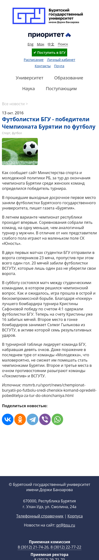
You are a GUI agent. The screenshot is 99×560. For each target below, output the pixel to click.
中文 (51, 44)
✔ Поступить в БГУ (49, 52)
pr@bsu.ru (65, 532)
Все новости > (15, 103)
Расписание (34, 59)
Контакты (43, 66)
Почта (59, 66)
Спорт (6, 133)
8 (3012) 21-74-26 (33, 554)
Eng (30, 44)
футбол (17, 133)
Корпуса (75, 523)
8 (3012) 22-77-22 (65, 554)
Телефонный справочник (39, 523)
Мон (40, 44)
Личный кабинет (61, 59)
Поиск (63, 44)
